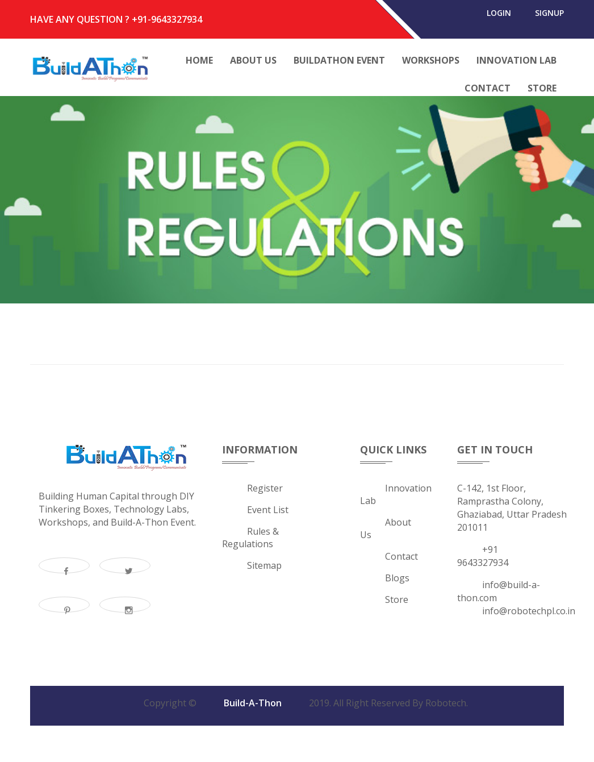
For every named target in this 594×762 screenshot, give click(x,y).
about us (385, 530)
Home (199, 60)
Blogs (397, 580)
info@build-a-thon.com (498, 593)
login (493, 19)
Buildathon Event (339, 60)
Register (265, 490)
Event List (267, 512)
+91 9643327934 (482, 558)
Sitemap (264, 567)
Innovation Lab (516, 60)
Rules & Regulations (250, 539)
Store (542, 88)
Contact (488, 88)
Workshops (430, 60)
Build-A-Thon (253, 705)
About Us (253, 60)
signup (547, 19)
